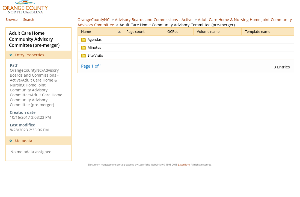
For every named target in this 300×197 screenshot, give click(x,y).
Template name (257, 31)
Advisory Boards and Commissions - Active (153, 19)
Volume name (208, 31)
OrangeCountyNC (93, 19)
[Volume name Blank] (218, 39)
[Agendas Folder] (91, 39)
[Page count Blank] (143, 39)
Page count (135, 31)
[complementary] (38, 98)
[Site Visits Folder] (92, 55)
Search (28, 19)
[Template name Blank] (268, 39)
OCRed (173, 31)
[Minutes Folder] (91, 47)
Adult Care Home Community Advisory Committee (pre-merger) (177, 24)
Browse (11, 19)
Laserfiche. (184, 164)
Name (86, 31)
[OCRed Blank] (179, 39)
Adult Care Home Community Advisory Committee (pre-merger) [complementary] (34, 39)
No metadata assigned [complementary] (31, 151)
